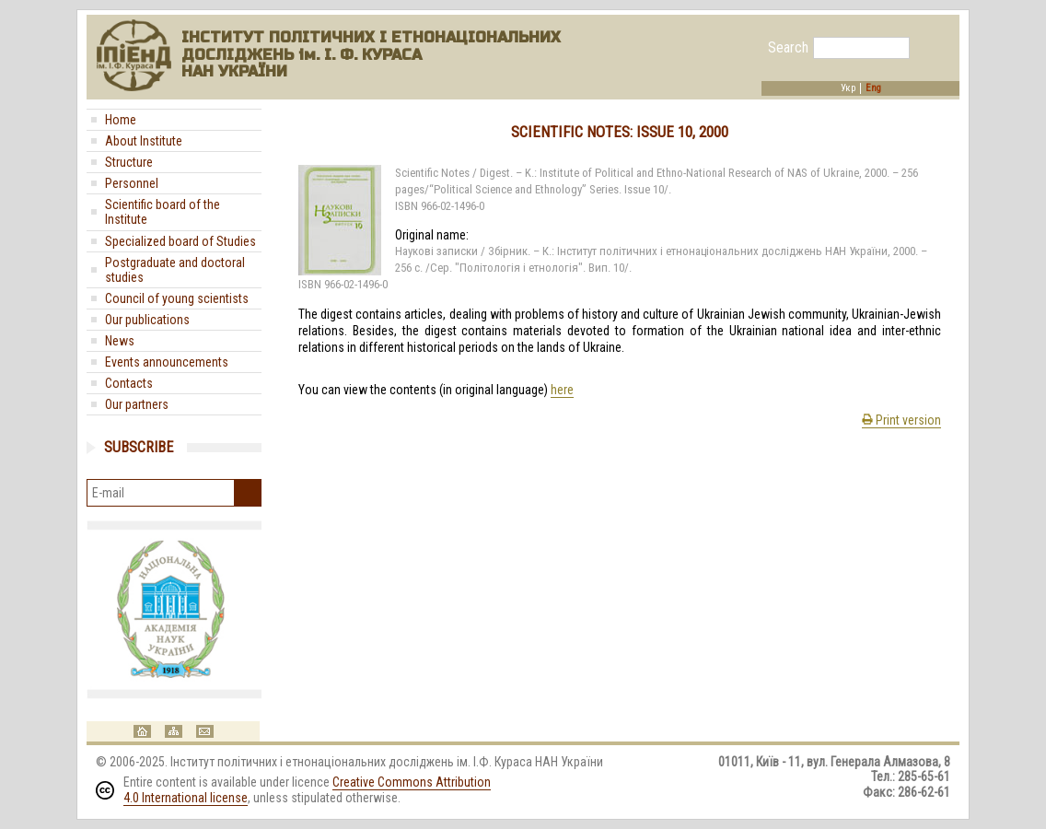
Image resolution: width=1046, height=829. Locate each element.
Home (120, 119)
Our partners (137, 404)
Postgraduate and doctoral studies (175, 270)
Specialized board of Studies (180, 241)
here (562, 389)
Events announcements (166, 362)
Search (788, 48)
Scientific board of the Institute (162, 212)
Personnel (131, 183)
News (119, 340)
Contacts (129, 383)
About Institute (143, 141)
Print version (901, 420)
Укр (848, 88)
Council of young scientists (177, 298)
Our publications (147, 319)
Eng (873, 88)
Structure (129, 162)
